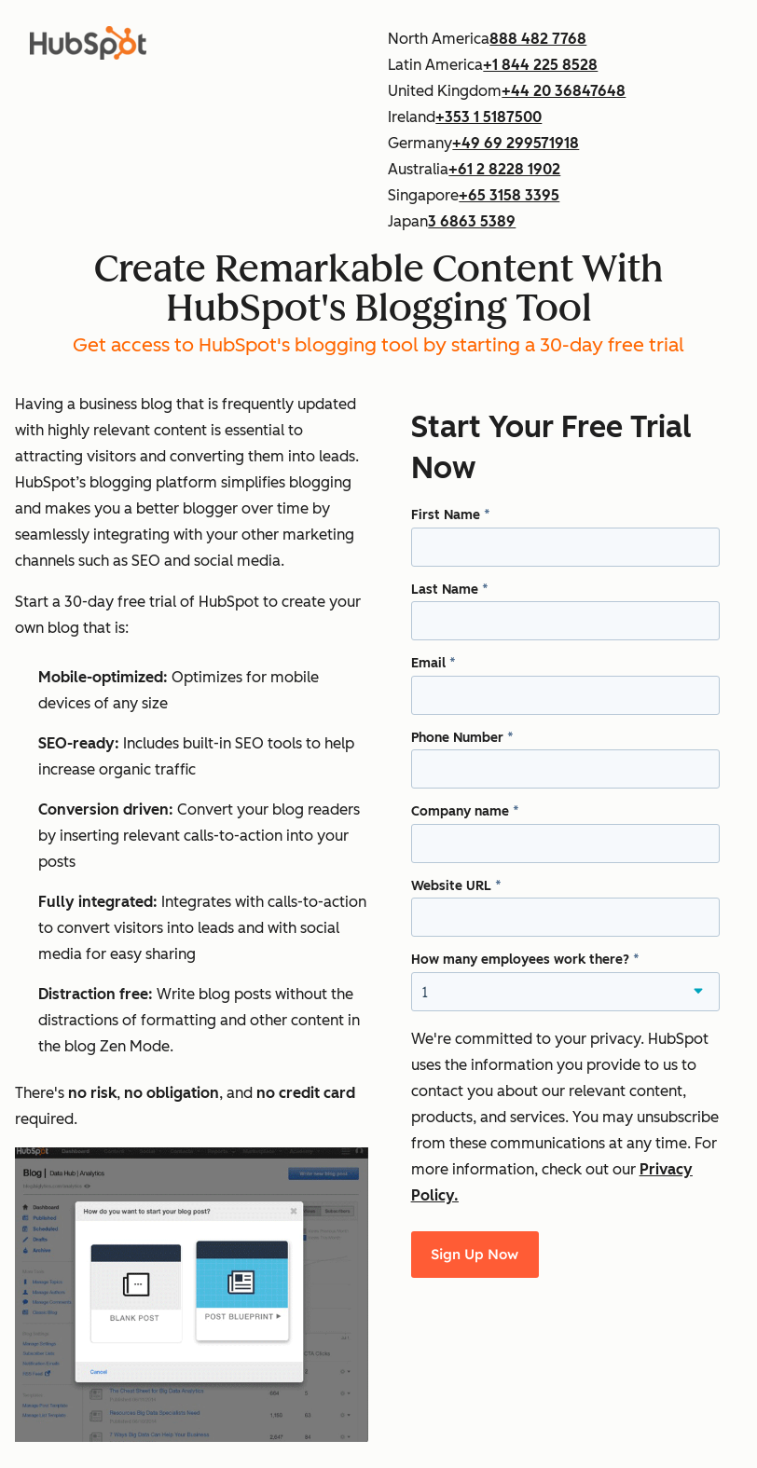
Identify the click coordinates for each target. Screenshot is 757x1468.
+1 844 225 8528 (540, 65)
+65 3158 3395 (509, 195)
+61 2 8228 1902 (504, 169)
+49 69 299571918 (515, 143)
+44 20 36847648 (564, 91)
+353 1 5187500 (488, 117)
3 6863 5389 (472, 221)
